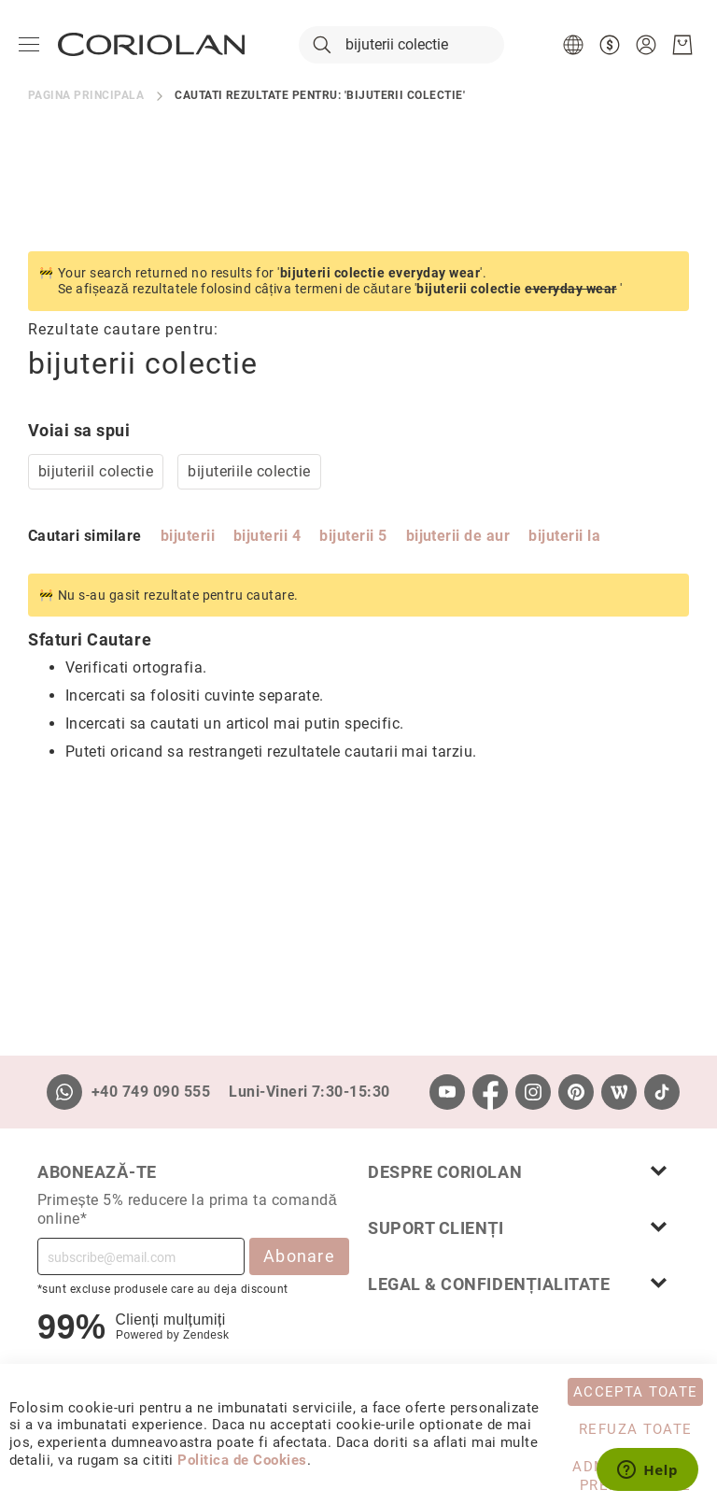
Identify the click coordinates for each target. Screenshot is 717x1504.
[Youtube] (447, 1092)
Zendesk (206, 1334)
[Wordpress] (619, 1092)
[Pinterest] (576, 1092)
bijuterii (188, 536)
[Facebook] (490, 1092)
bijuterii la (564, 536)
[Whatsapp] (64, 1092)
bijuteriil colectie (95, 471)
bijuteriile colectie (249, 471)
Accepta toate (635, 1391)
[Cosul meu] (682, 45)
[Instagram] (533, 1092)
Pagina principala (86, 95)
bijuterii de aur (458, 536)
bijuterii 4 (267, 536)
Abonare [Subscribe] (299, 1256)
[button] (575, 45)
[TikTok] (662, 1092)
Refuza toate (635, 1429)
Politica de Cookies (241, 1460)
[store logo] (151, 44)
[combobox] (401, 45)
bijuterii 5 (353, 536)
